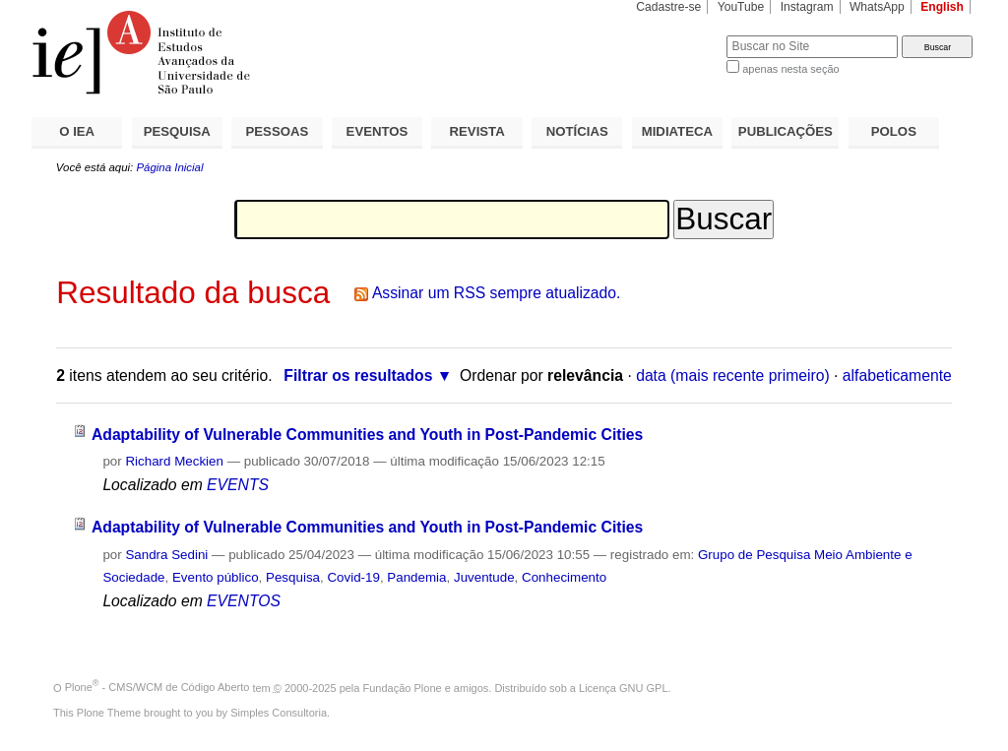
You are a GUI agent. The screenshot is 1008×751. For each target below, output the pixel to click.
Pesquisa (293, 577)
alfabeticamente (897, 375)
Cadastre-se (668, 7)
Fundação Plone (402, 687)
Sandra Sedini (166, 554)
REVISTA (477, 131)
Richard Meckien (174, 461)
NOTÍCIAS (577, 131)
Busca (678, 34)
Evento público (215, 577)
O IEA (76, 131)
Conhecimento (564, 577)
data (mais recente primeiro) (733, 375)
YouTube (741, 7)
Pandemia (416, 577)
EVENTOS (377, 131)
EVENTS (238, 484)
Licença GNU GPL (623, 687)
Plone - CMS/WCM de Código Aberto (157, 687)
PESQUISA (177, 131)
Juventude (484, 577)
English (942, 7)
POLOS (893, 131)
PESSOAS (277, 131)
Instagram (807, 7)
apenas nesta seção (790, 69)
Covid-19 (353, 577)
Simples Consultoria (278, 713)
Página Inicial (169, 167)
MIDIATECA (677, 131)
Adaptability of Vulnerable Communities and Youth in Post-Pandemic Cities (367, 434)
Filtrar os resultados (358, 375)
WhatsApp (877, 7)
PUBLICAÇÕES (785, 131)
